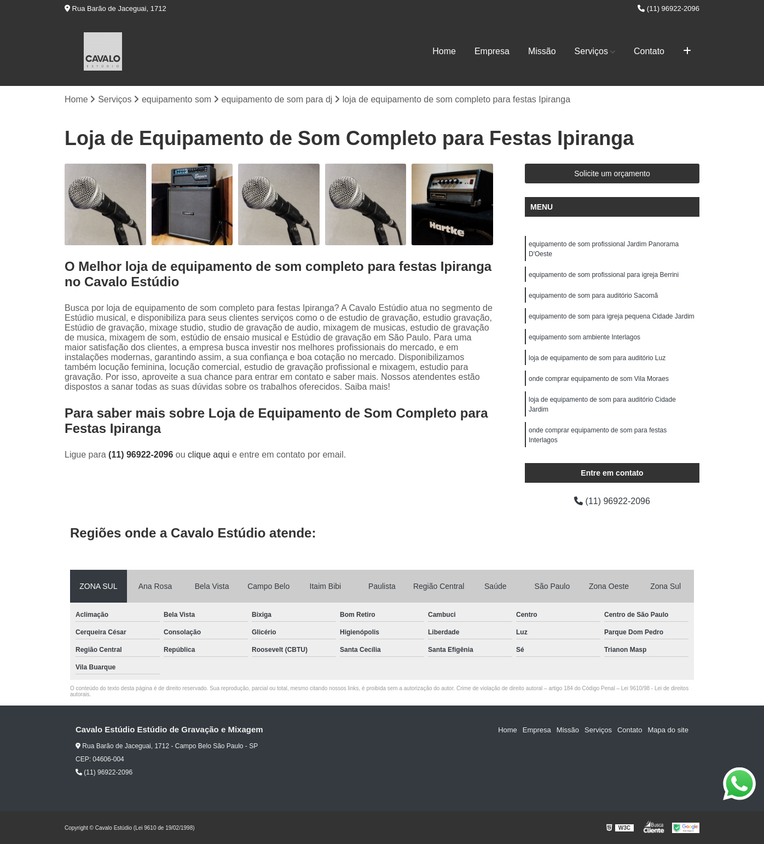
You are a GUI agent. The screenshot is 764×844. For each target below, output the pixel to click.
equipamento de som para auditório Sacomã (593, 295)
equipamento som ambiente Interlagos (584, 337)
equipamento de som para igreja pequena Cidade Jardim (611, 316)
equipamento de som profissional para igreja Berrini (604, 275)
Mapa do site (667, 730)
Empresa (492, 51)
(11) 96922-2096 (668, 8)
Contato (649, 51)
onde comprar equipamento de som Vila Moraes (599, 379)
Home (444, 51)
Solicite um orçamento (612, 173)
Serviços (591, 51)
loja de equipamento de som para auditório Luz (597, 358)
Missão (542, 51)
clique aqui (209, 454)
